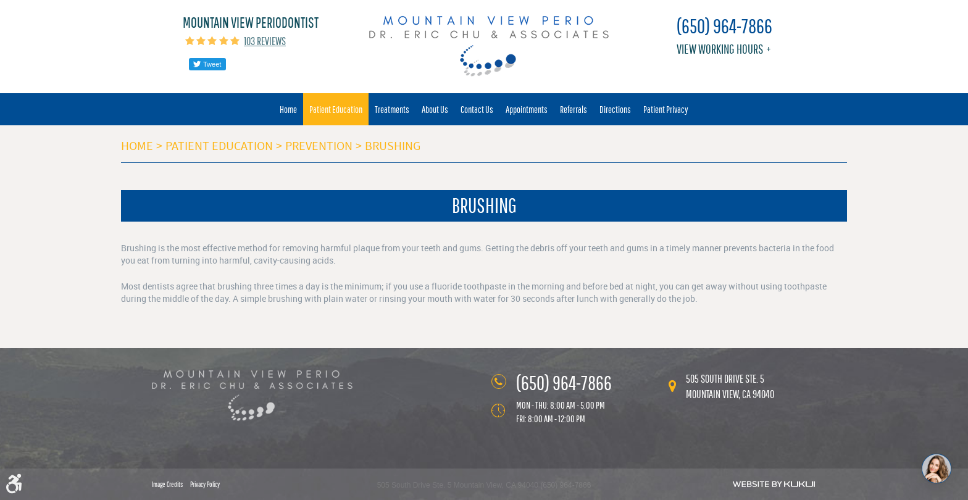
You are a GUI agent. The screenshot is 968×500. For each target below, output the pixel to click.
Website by (774, 484)
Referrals (573, 109)
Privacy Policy (205, 484)
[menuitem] (288, 109)
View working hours (720, 49)
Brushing (392, 146)
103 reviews (265, 41)
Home (288, 109)
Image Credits (167, 484)
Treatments (392, 109)
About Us (435, 109)
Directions (615, 109)
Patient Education (335, 109)
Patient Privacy (665, 109)
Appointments (527, 109)
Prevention (319, 146)
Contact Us (477, 109)
